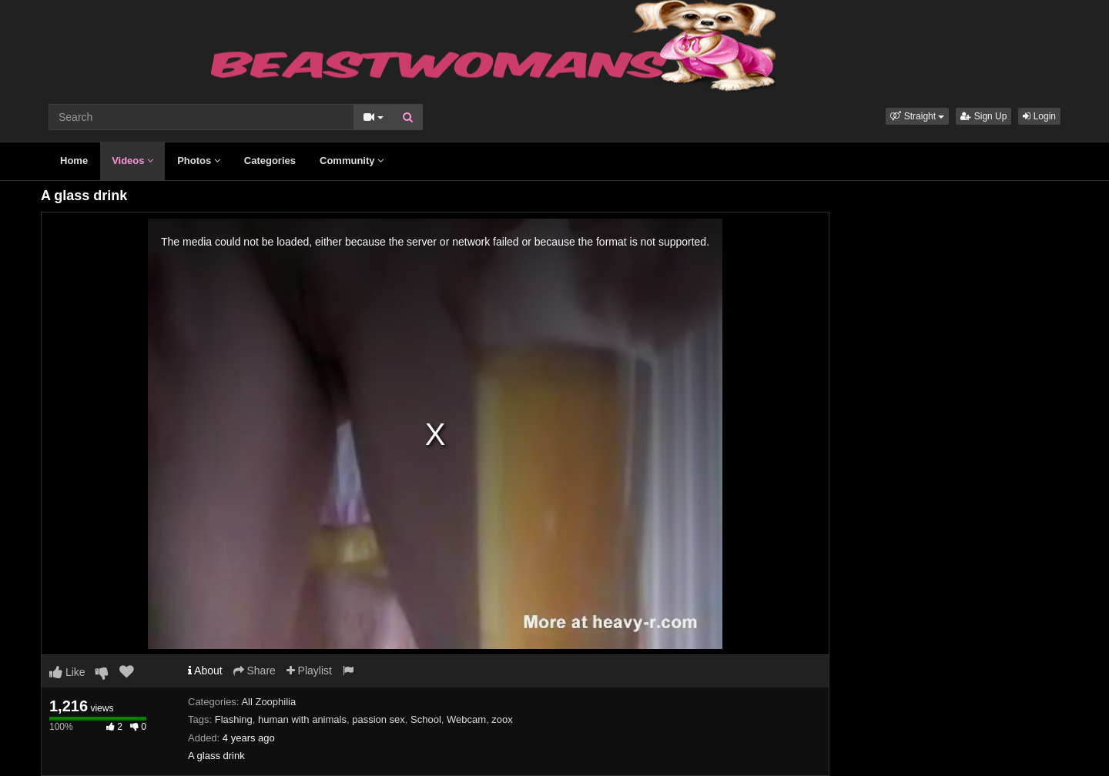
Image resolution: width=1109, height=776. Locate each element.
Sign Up (983, 116)
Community (352, 160)
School (425, 719)
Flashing (234, 719)
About (205, 670)
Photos (198, 160)
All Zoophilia (268, 701)
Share (254, 670)
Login (1039, 116)
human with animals (302, 719)
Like (67, 672)
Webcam (466, 719)
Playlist (309, 670)
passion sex (378, 719)
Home (74, 160)
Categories (270, 160)
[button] (917, 116)
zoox (501, 719)
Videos (132, 160)
